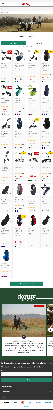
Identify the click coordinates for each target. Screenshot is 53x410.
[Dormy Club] (45, 4)
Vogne (21, 36)
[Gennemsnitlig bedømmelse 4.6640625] (32, 76)
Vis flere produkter (26, 284)
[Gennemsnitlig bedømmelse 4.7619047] (18, 205)
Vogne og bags (5, 12)
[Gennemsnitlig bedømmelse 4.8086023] (4, 74)
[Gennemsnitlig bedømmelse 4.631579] (18, 76)
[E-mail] (26, 374)
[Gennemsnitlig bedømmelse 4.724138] (32, 140)
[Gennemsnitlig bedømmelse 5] (4, 241)
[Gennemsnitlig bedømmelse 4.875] (4, 144)
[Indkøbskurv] (50, 4)
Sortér (39, 43)
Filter (13, 43)
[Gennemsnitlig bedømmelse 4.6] (45, 74)
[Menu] (3, 4)
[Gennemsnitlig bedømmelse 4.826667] (18, 173)
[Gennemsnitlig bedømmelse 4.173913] (4, 177)
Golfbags (30, 36)
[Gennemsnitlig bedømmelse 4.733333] (45, 142)
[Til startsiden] (26, 4)
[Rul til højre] (50, 329)
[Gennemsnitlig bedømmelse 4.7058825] (45, 109)
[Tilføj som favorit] (2, 51)
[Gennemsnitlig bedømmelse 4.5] (18, 109)
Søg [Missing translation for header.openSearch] (3, 9)
